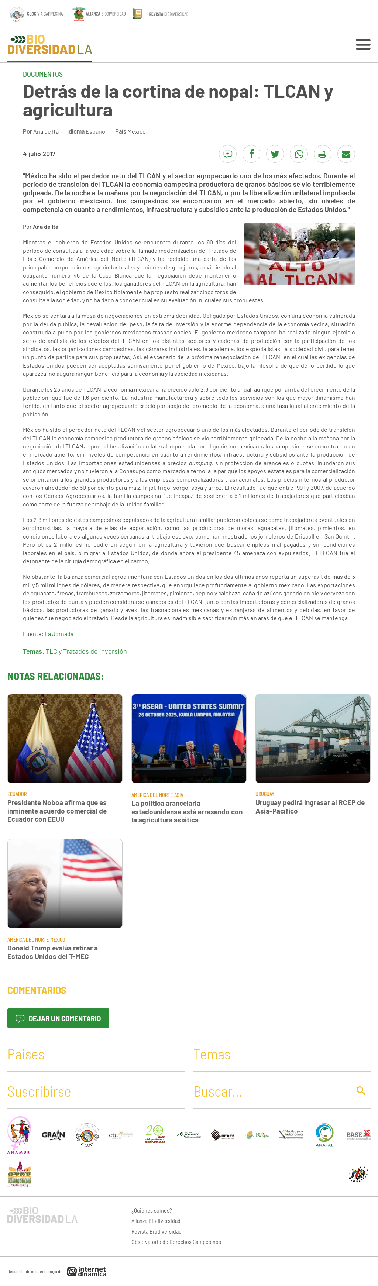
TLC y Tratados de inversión (86, 651)
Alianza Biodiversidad (156, 1220)
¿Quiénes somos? (151, 1210)
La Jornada (59, 633)
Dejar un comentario (58, 1018)
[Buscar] (270, 1090)
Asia (178, 795)
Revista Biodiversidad (156, 1231)
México (136, 131)
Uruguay (264, 794)
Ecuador (17, 794)
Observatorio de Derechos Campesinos (176, 1241)
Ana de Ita (46, 131)
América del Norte (152, 795)
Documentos (43, 73)
